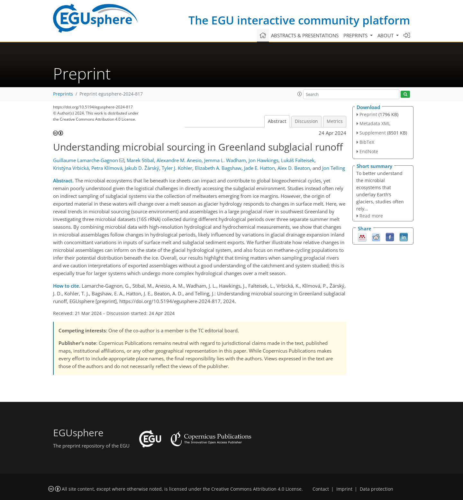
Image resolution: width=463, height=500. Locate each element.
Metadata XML (374, 123)
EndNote (368, 151)
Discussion (306, 121)
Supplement (372, 133)
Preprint (368, 114)
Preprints (63, 94)
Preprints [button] (356, 35)
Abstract (277, 121)
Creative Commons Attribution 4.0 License (256, 489)
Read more (371, 216)
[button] (299, 94)
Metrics (335, 121)
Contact (321, 489)
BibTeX (366, 142)
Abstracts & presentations (305, 35)
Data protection (376, 489)
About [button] (386, 35)
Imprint (344, 489)
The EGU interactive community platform (299, 20)
